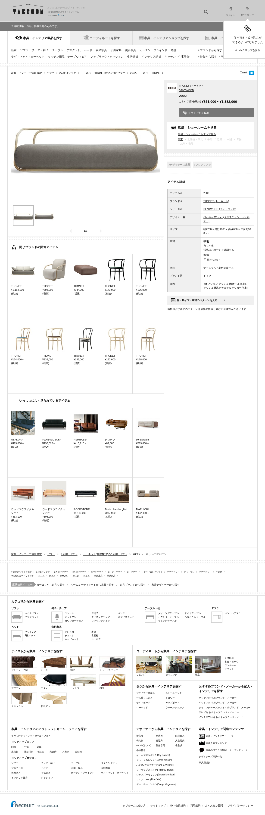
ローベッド (142, 707)
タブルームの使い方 (134, 805)
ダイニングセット (110, 763)
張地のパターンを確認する (218, 249)
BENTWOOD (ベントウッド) (219, 209)
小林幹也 (141, 750)
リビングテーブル (167, 620)
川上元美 (179, 740)
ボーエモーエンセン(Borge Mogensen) (156, 784)
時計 (173, 50)
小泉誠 (178, 745)
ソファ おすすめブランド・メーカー (218, 697)
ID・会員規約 (178, 805)
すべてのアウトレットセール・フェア (31, 735)
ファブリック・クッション (107, 56)
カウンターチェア (74, 620)
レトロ (54, 663)
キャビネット (72, 639)
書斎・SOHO (231, 661)
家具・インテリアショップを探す (166, 38)
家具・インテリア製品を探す (42, 38)
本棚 (93, 632)
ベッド (88, 50)
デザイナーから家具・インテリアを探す (163, 729)
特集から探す (208, 56)
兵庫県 (65, 751)
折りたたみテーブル (195, 617)
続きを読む (213, 259)
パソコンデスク (233, 613)
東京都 (14, 751)
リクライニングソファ (152, 572)
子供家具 (116, 50)
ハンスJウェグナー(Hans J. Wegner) (155, 765)
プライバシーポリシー (240, 805)
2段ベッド (30, 635)
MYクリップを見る (249, 50)
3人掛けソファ (79, 572)
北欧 (83, 663)
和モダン (54, 700)
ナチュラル (24, 700)
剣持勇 (159, 735)
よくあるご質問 (214, 805)
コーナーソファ (115, 572)
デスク (76, 576)
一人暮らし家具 (144, 697)
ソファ (24, 50)
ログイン (230, 11)
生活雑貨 (132, 56)
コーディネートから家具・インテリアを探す (166, 651)
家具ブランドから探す (132, 584)
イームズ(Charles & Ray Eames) (153, 755)
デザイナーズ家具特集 (210, 756)
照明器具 (130, 50)
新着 (14, 50)
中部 (26, 747)
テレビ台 (69, 632)
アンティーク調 (24, 663)
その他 (219, 572)
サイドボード (143, 702)
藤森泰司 (160, 745)
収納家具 (101, 50)
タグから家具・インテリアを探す (158, 686)
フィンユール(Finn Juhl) (148, 779)
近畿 (39, 747)
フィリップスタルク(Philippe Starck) (155, 769)
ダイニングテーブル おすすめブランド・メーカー (224, 707)
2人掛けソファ (61, 572)
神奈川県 (28, 751)
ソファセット (205, 572)
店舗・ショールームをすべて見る (197, 134)
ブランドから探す (211, 50)
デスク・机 (74, 50)
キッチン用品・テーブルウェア (67, 56)
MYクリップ (247, 11)
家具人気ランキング (216, 743)
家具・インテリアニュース (220, 736)
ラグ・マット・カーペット (27, 56)
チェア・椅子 (40, 50)
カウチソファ (97, 572)
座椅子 (94, 613)
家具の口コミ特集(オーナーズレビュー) (226, 750)
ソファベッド (173, 572)
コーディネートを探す (105, 38)
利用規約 (195, 805)
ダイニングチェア (100, 617)
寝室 (208, 666)
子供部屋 (229, 658)
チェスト (69, 635)
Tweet (243, 72)
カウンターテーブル (168, 617)
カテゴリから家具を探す (51, 584)
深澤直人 (179, 735)
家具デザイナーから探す (165, 584)
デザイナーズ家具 (145, 693)
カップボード (172, 702)
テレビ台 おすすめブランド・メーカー (219, 712)
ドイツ (207, 275)
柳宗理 (139, 735)
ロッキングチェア (100, 620)
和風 (112, 681)
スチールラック (173, 693)
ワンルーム (230, 665)
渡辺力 (159, 740)
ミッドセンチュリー (112, 663)
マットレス (30, 632)
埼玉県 (40, 751)
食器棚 (94, 635)
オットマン (189, 572)
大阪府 (53, 751)
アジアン (24, 681)
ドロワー (170, 697)
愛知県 (78, 751)
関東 (180, 139)
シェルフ (96, 639)
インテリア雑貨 (151, 56)
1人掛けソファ (43, 572)
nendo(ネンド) (143, 745)
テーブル (57, 50)
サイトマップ (158, 805)
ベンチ (121, 613)
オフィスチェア (126, 617)
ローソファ (132, 572)
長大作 (139, 740)
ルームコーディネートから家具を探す (92, 584)
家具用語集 (204, 762)
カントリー (83, 681)
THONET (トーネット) (191, 85)
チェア (52, 576)
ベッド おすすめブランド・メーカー (218, 702)
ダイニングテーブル (168, 613)
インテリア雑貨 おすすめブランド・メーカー (222, 717)
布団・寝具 (77, 768)
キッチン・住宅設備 (177, 56)
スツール (69, 613)
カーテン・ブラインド (153, 50)
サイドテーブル (193, 613)
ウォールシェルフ (174, 707)
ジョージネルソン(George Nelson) (154, 760)
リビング (149, 666)
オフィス (229, 669)
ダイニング (179, 666)
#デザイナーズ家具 (179, 164)
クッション (47, 777)
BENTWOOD (186, 90)
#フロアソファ (202, 164)
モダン (54, 681)
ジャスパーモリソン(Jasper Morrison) (155, 774)
